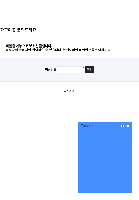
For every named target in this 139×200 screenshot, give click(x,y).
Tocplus (87, 126)
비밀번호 (50, 69)
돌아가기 (69, 92)
